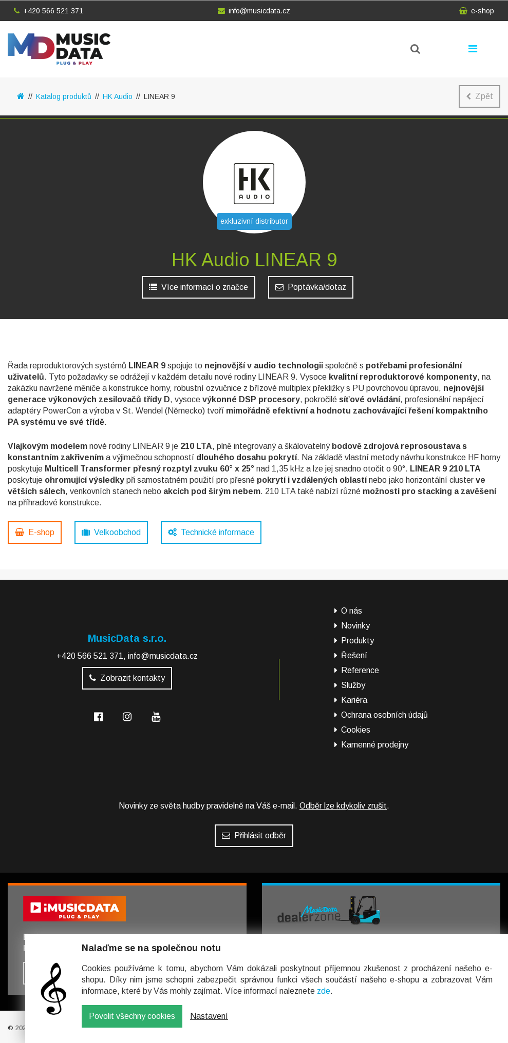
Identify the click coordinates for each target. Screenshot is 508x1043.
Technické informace (211, 532)
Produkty (357, 640)
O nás (351, 610)
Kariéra (354, 700)
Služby (353, 685)
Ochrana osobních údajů (384, 715)
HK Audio (118, 96)
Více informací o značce (198, 287)
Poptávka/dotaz (310, 287)
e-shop (476, 11)
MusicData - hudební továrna (59, 49)
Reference (360, 670)
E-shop (34, 532)
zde (323, 998)
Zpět (479, 96)
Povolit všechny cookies (132, 1023)
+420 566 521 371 (48, 11)
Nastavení (209, 1023)
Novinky (355, 625)
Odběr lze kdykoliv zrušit (343, 805)
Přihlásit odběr (254, 835)
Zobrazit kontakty (127, 678)
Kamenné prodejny (374, 744)
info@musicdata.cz (254, 11)
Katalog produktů (63, 96)
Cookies (355, 729)
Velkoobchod (111, 532)
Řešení (354, 655)
